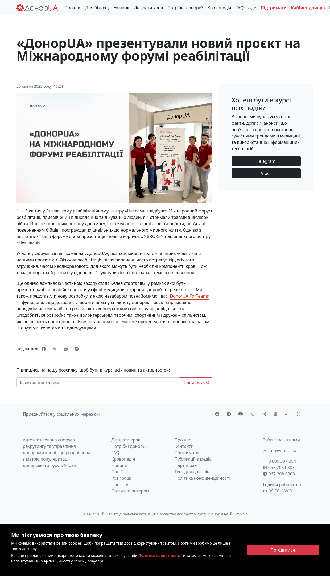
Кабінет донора (308, 8)
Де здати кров (148, 8)
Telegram (266, 161)
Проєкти (120, 484)
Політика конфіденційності (202, 478)
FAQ (240, 8)
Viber (266, 173)
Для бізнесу (97, 8)
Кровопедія (219, 8)
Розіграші (121, 478)
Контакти (184, 446)
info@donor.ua (280, 450)
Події (116, 472)
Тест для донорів (192, 472)
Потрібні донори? (185, 8)
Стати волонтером (130, 491)
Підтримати (274, 8)
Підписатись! (195, 382)
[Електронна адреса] (97, 382)
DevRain (241, 513)
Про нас (72, 8)
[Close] (283, 550)
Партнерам (186, 465)
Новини (122, 8)
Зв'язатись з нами (281, 440)
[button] (252, 7)
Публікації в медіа (193, 459)
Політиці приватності (158, 555)
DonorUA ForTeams (189, 296)
